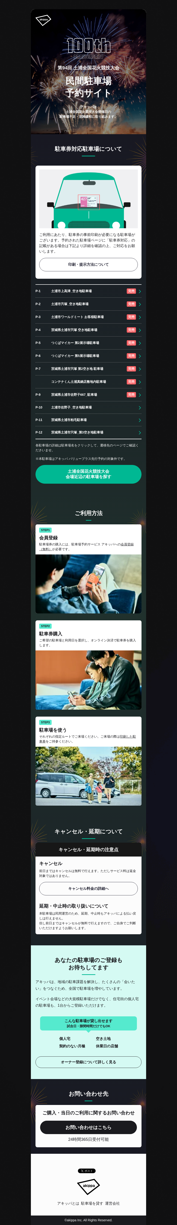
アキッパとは (68, 1203)
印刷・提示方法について (88, 264)
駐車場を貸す (92, 1203)
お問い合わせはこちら (88, 1127)
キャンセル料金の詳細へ (88, 889)
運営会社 (112, 1203)
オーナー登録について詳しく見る (88, 1062)
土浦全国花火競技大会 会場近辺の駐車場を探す (88, 474)
